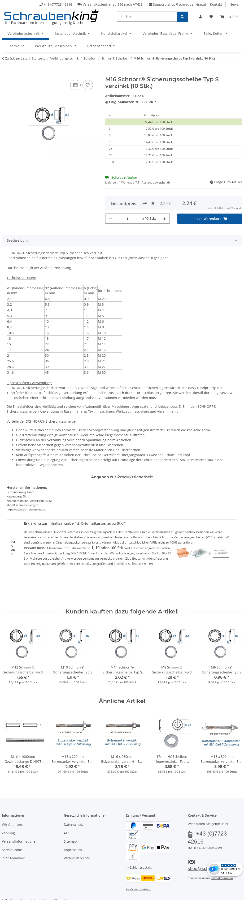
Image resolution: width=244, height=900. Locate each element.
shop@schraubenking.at (187, 4)
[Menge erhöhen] (164, 201)
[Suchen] (147, 17)
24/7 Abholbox (13, 841)
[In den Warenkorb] (5, 73)
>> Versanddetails (138, 872)
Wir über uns (12, 807)
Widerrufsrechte (77, 841)
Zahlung (8, 816)
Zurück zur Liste (16, 58)
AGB (67, 816)
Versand (60, 883)
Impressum (73, 832)
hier (149, 546)
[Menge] (127, 201)
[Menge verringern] (110, 201)
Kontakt (216, 4)
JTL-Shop (221, 895)
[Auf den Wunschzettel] (88, 85)
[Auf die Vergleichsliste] (75, 85)
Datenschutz (74, 807)
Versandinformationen (20, 824)
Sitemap (70, 824)
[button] (200, 17)
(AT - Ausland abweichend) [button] (152, 182)
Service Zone (12, 832)
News (234, 4)
